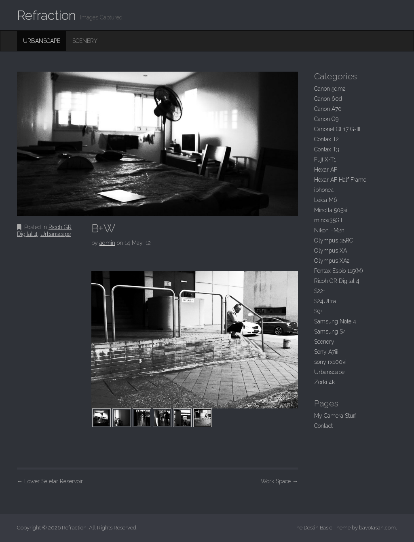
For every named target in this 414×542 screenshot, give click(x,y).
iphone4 (324, 190)
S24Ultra (325, 301)
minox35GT (328, 220)
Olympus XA (330, 250)
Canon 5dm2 (330, 88)
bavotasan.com (377, 528)
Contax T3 (326, 149)
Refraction (46, 15)
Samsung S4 (330, 331)
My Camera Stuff (335, 415)
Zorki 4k (324, 382)
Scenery (84, 41)
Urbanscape (41, 41)
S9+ (318, 311)
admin (107, 243)
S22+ (319, 291)
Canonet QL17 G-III (337, 129)
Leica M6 (325, 200)
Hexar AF (325, 169)
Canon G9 (326, 119)
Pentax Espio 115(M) (338, 271)
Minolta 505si (330, 210)
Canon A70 (328, 109)
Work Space (279, 481)
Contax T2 (326, 139)
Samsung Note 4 (335, 321)
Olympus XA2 (332, 260)
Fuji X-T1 (325, 159)
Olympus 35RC (333, 240)
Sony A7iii (326, 352)
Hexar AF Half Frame (340, 179)
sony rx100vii (331, 362)
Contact (323, 426)
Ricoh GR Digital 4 (336, 281)
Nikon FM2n (329, 230)
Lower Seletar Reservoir (50, 481)
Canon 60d (328, 99)
